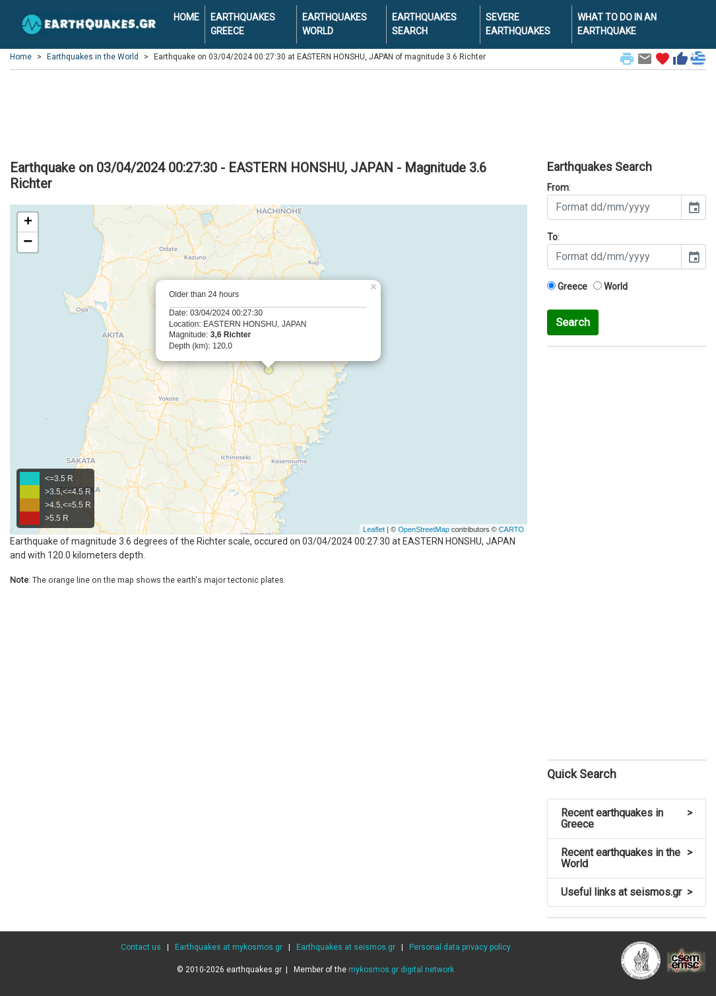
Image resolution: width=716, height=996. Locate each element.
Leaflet (374, 529)
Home (21, 56)
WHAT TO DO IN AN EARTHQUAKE (617, 24)
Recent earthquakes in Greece (626, 819)
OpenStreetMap (423, 529)
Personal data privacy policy (460, 947)
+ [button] (28, 222)
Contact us (141, 947)
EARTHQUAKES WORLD (334, 24)
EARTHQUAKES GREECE (243, 24)
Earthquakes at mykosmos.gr (228, 947)
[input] (614, 207)
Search (573, 322)
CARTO (511, 529)
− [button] (27, 242)
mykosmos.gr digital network (401, 969)
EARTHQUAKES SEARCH (424, 24)
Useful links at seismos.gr (626, 892)
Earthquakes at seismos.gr (345, 947)
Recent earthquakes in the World (626, 858)
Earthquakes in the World (93, 56)
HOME (186, 17)
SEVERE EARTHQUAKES (518, 24)
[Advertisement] (358, 113)
